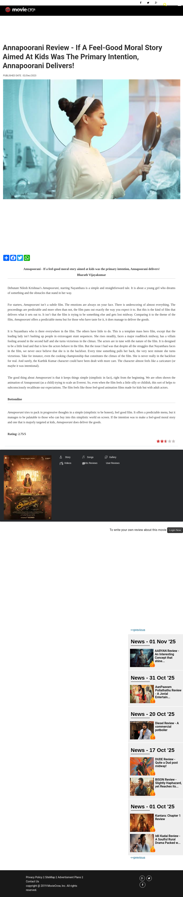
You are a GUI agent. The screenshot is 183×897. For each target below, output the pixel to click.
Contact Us (32, 881)
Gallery (112, 457)
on (158, 441)
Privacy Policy (34, 877)
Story (68, 457)
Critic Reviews (90, 463)
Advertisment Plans (69, 877)
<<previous (138, 630)
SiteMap (50, 877)
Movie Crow (20, 11)
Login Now (175, 530)
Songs (90, 457)
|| (43, 877)
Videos (67, 463)
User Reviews (113, 463)
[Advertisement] (71, 26)
